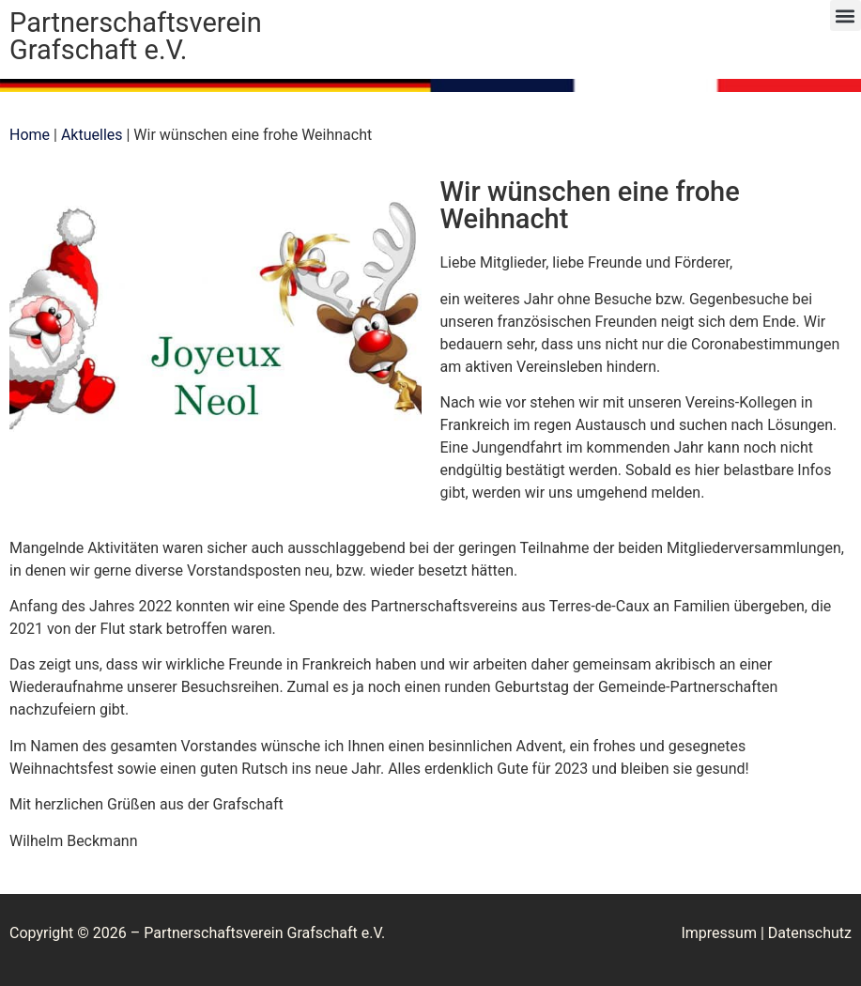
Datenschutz (810, 933)
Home (29, 135)
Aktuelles (92, 135)
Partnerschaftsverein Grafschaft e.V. (135, 36)
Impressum (719, 933)
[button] (845, 15)
